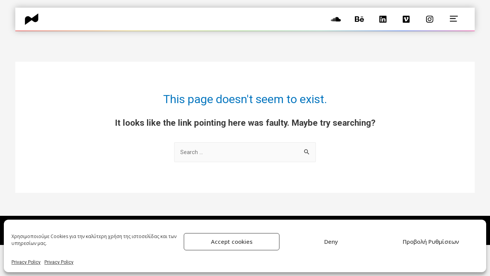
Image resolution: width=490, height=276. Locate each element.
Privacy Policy (26, 262)
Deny (331, 241)
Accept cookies (232, 241)
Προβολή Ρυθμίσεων (431, 241)
